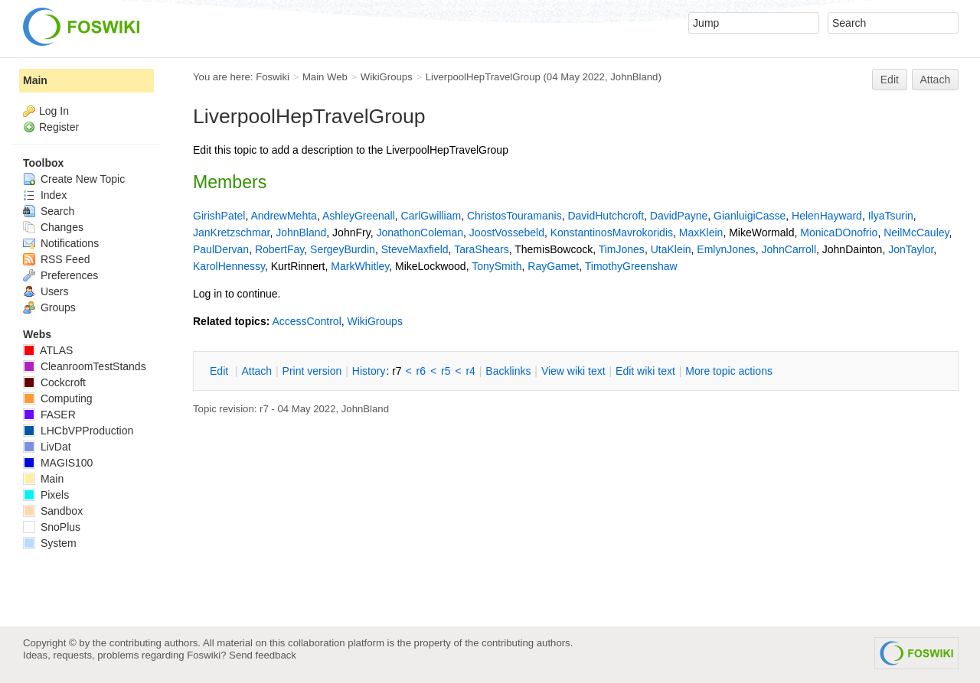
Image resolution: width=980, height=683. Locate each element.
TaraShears (481, 249)
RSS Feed (56, 259)
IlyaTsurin (890, 216)
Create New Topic (74, 179)
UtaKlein (671, 249)
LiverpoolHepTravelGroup (483, 77)
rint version (312, 371)
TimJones (622, 249)
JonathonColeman (419, 232)
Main (35, 80)
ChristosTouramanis (514, 216)
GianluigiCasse (750, 216)
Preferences (60, 275)
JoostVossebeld (506, 232)
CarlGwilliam (431, 216)
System (50, 543)
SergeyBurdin (342, 249)
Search (48, 211)
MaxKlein (701, 232)
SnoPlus (51, 527)
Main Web (325, 77)
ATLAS (48, 350)
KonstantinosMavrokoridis (611, 232)
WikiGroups (387, 77)
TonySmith (496, 266)
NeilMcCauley (916, 232)
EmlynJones (726, 249)
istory (369, 371)
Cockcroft (54, 382)
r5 (445, 371)
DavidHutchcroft (605, 216)
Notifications (61, 243)
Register (59, 127)
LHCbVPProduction (78, 430)
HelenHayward (827, 216)
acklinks (508, 371)
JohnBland (634, 77)
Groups (49, 307)
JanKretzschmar (231, 232)
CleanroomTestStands (84, 366)
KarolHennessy (229, 266)
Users (45, 291)
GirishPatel (219, 216)
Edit (889, 79)
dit (220, 371)
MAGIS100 (58, 463)
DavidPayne (679, 216)
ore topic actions (729, 371)
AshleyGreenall (358, 216)
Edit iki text (645, 371)
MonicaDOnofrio (838, 232)
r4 (470, 371)
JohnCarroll (788, 249)
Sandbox (53, 511)
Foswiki (272, 77)
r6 (421, 371)
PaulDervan (221, 249)
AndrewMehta (283, 216)
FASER (49, 414)
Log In (54, 111)
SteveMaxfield (415, 249)
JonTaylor (910, 249)
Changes (53, 227)
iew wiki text (573, 371)
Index (45, 195)
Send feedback (262, 655)
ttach (256, 371)
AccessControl (306, 321)
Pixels (46, 495)
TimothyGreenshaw (631, 266)
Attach (935, 79)
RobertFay (279, 249)
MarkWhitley (360, 266)
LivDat (47, 447)
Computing (58, 398)
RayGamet (553, 266)
